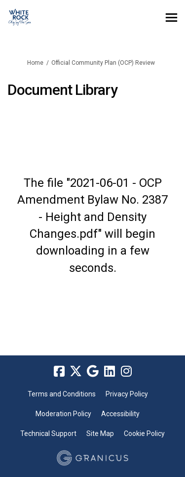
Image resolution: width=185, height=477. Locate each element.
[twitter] (76, 371)
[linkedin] (109, 371)
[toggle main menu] (171, 17)
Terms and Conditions (62, 394)
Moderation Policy (63, 414)
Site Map (100, 433)
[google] (93, 371)
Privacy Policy (127, 394)
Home (35, 62)
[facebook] (59, 371)
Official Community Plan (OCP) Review (103, 62)
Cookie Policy (144, 433)
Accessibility (120, 414)
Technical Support (48, 433)
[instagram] (126, 371)
